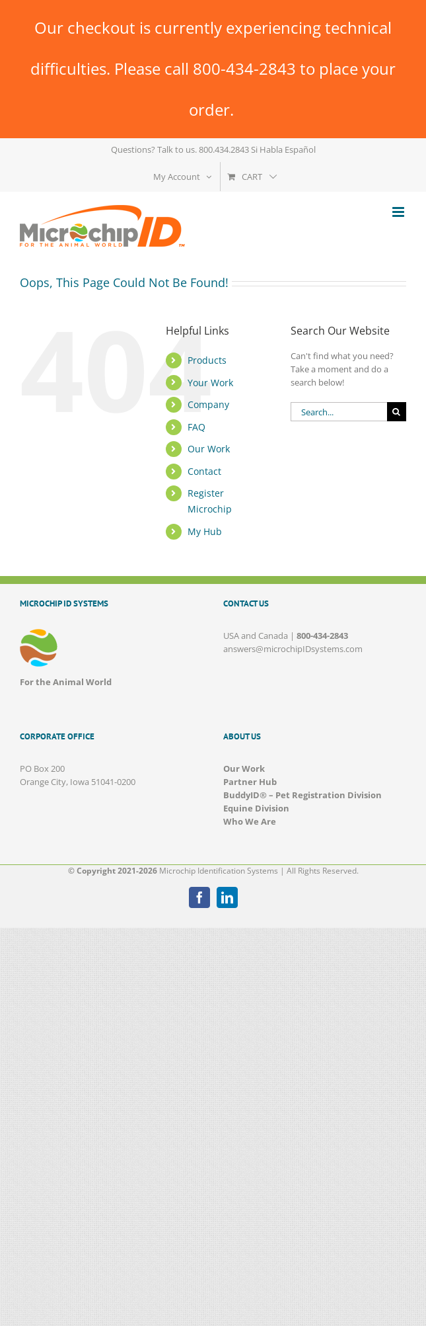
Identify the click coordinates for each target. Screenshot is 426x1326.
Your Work (210, 382)
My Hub (205, 531)
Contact (204, 471)
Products (207, 360)
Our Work (209, 448)
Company (208, 404)
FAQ (196, 427)
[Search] (396, 411)
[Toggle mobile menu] (399, 212)
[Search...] (339, 411)
